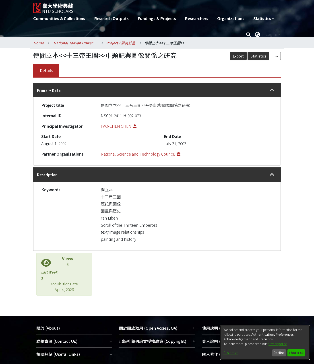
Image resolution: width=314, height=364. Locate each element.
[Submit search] (248, 34)
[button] (272, 90)
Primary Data (49, 90)
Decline (279, 352)
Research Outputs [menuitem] (111, 18)
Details (46, 70)
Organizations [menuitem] (230, 18)
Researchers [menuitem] (196, 18)
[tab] (157, 90)
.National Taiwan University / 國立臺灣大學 (75, 42)
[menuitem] (263, 18)
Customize (230, 352)
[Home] (133, 6)
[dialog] (265, 342)
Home (38, 42)
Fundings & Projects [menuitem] (157, 18)
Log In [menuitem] (271, 34)
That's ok (296, 352)
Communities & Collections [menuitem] (59, 18)
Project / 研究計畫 (120, 42)
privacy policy (277, 343)
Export (238, 56)
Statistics (258, 56)
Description (47, 174)
